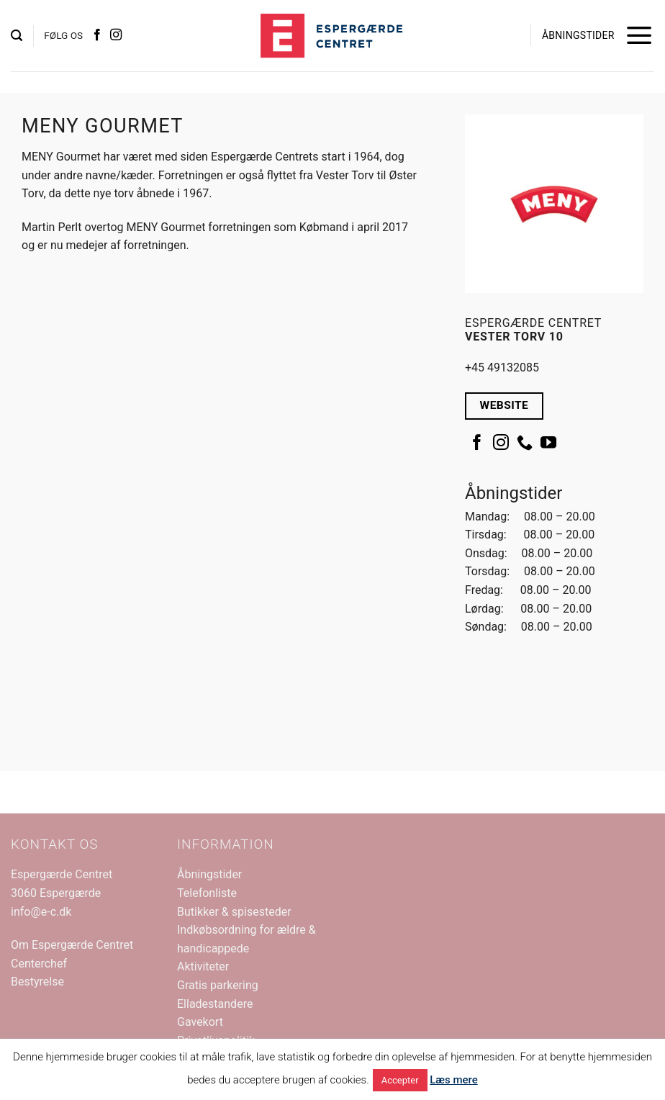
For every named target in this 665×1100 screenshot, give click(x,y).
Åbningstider (209, 874)
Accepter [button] (400, 1080)
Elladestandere (215, 1004)
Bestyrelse (37, 981)
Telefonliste (207, 893)
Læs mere (454, 1079)
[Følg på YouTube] (548, 444)
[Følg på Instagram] (116, 35)
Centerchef (39, 963)
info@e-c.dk (41, 912)
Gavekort (200, 1022)
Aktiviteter (203, 966)
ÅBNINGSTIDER (578, 35)
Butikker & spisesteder (234, 912)
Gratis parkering (217, 985)
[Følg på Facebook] (97, 35)
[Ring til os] (525, 444)
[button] (16, 36)
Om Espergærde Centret (72, 945)
